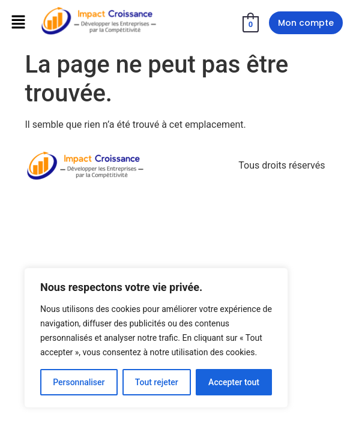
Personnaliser (78, 382)
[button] (18, 23)
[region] (156, 338)
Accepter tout (233, 382)
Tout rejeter (156, 382)
